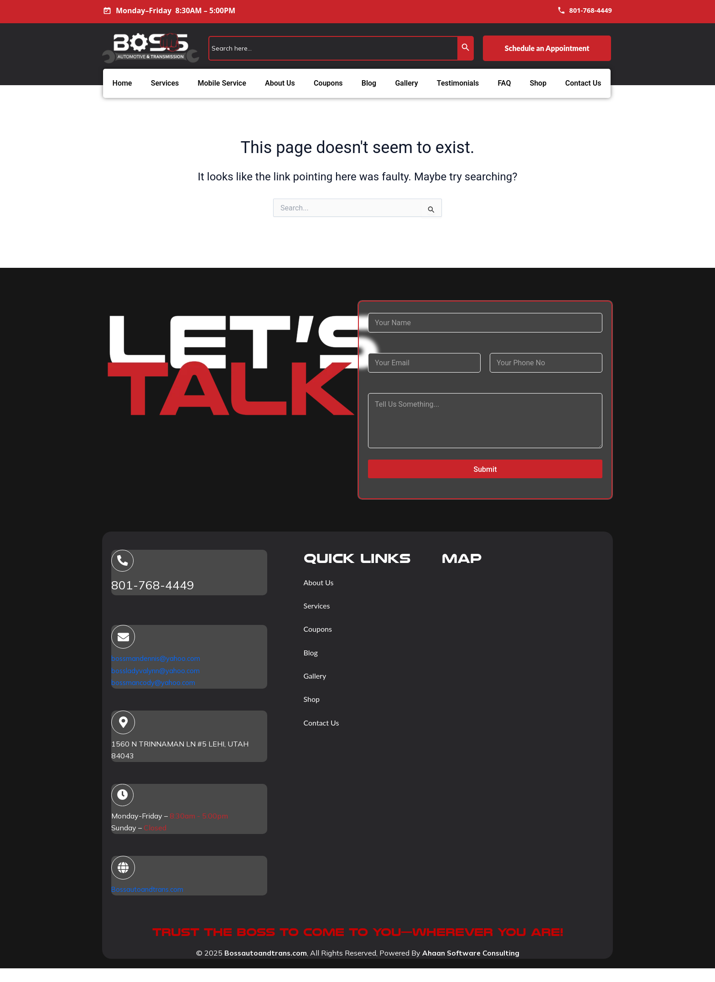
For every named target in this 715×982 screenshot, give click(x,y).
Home (122, 83)
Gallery (406, 83)
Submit (485, 469)
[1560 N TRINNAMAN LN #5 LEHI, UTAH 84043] (522, 626)
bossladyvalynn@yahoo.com (159, 671)
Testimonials (458, 83)
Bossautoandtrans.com (149, 892)
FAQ (504, 83)
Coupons (328, 83)
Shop (538, 83)
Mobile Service (221, 83)
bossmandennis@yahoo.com (159, 660)
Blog (369, 83)
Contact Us (583, 83)
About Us (280, 83)
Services (165, 83)
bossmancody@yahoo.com (156, 683)
